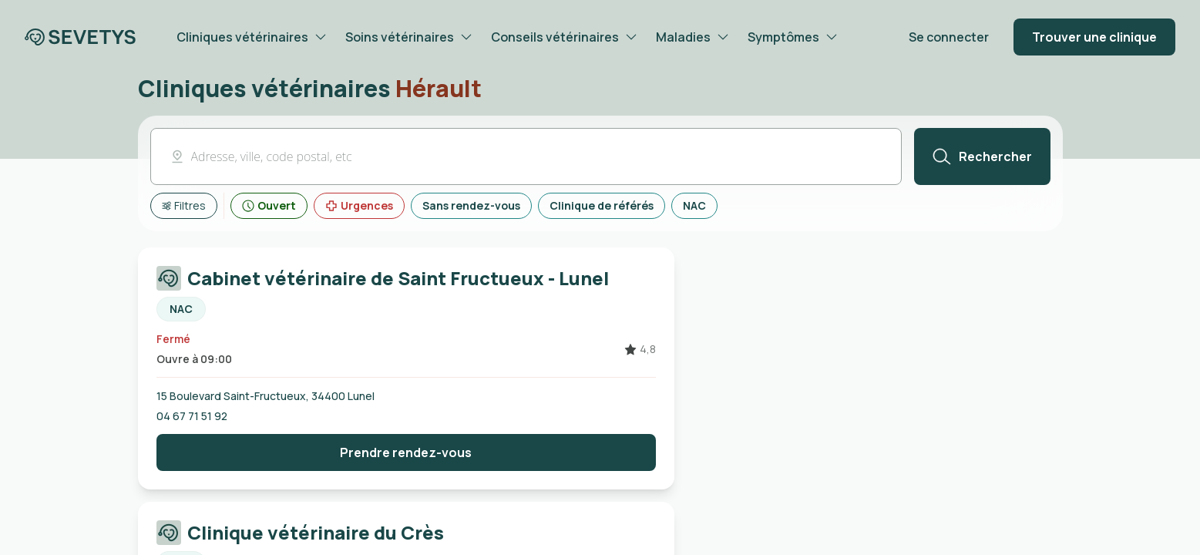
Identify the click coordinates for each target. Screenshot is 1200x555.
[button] (526, 156)
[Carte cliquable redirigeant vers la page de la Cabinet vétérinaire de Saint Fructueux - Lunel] (406, 293)
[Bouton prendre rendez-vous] (406, 452)
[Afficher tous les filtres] (183, 206)
